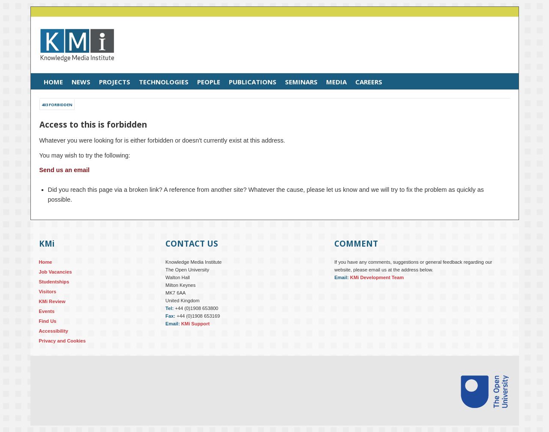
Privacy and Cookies (62, 340)
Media (336, 81)
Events (47, 311)
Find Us (48, 321)
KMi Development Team (377, 277)
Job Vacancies (55, 271)
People (208, 81)
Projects (114, 81)
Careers (368, 81)
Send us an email (64, 170)
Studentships (54, 281)
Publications (252, 81)
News (81, 81)
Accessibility (53, 331)
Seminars (301, 81)
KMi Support (195, 323)
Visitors (48, 291)
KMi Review (52, 301)
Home (53, 81)
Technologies (164, 81)
